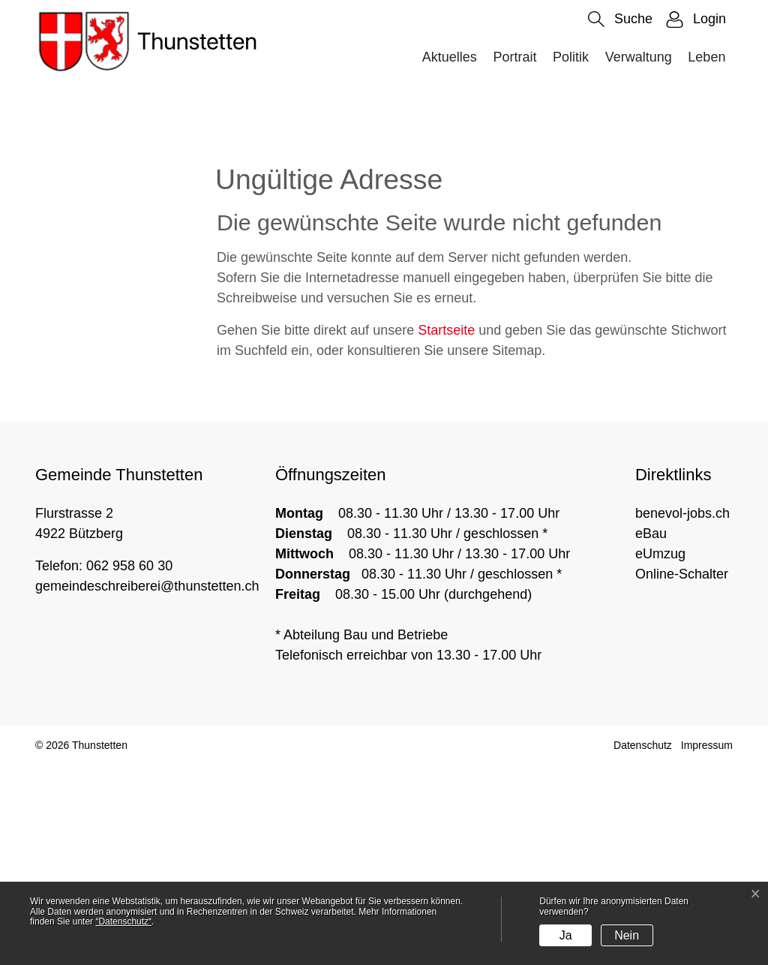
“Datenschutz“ (123, 921)
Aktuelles (449, 57)
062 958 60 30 (129, 765)
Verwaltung (638, 57)
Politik (571, 57)
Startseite (446, 530)
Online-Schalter (681, 773)
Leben (706, 57)
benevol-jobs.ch (682, 712)
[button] (620, 19)
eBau (651, 733)
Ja (566, 935)
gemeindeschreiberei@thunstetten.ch (147, 785)
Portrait (514, 57)
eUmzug (660, 753)
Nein (626, 935)
